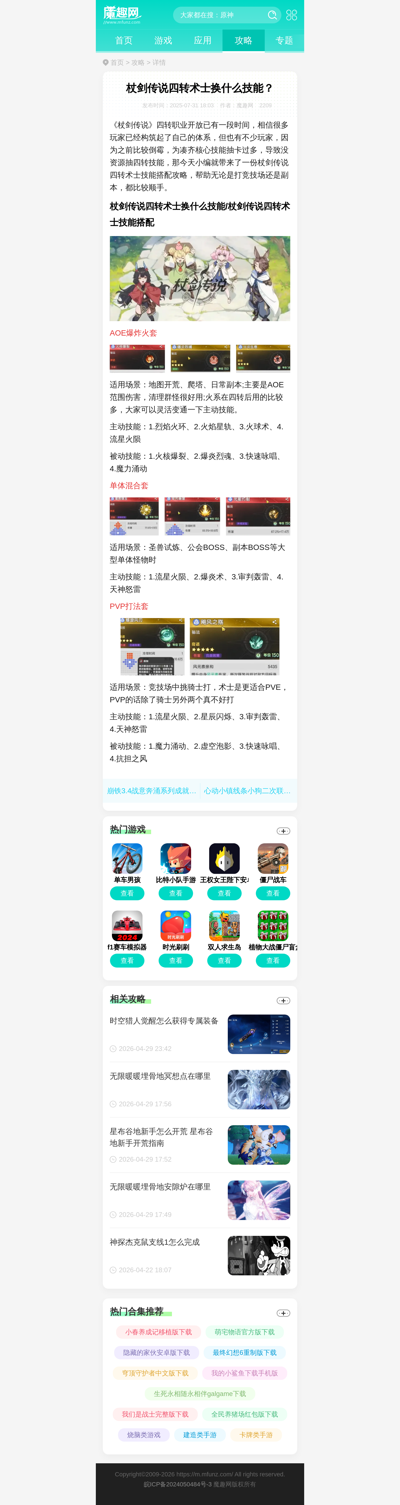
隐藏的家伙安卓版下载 (156, 1352)
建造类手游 (200, 1435)
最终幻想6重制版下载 (244, 1352)
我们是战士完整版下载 (155, 1414)
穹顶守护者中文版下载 (155, 1373)
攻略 (243, 40)
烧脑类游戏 (144, 1435)
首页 (124, 40)
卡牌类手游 (256, 1435)
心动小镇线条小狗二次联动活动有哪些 (265, 791)
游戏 (163, 40)
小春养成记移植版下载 (158, 1332)
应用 (203, 40)
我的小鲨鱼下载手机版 (244, 1373)
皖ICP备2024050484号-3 (178, 1484)
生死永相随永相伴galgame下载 (200, 1393)
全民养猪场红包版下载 (244, 1414)
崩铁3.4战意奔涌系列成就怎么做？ (162, 791)
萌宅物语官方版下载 (245, 1332)
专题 (284, 40)
